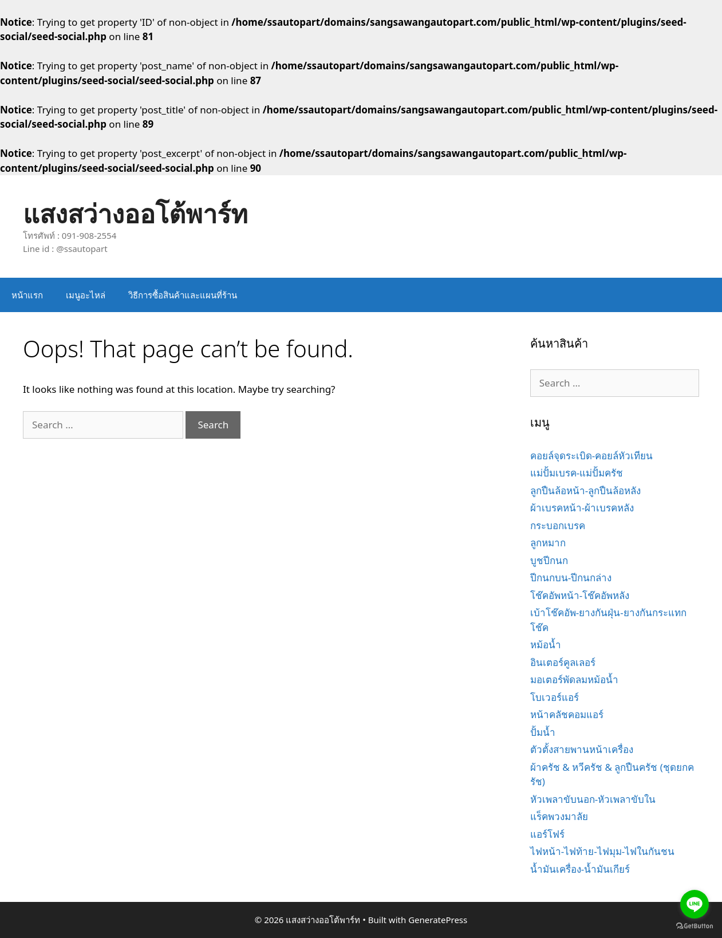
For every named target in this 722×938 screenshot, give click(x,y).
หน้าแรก (27, 295)
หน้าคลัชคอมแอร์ (566, 714)
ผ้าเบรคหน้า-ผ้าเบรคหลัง (582, 507)
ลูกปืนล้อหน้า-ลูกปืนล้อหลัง (585, 490)
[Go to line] (694, 904)
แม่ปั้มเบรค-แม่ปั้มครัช (576, 472)
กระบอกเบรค (557, 525)
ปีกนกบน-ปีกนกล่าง (570, 577)
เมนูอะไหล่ (85, 295)
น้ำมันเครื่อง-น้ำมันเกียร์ (580, 869)
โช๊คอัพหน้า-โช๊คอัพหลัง (579, 595)
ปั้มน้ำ (542, 732)
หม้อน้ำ (545, 644)
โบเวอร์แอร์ (554, 697)
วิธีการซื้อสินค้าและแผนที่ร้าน (182, 295)
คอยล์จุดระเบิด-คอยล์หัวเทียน (591, 455)
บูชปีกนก (549, 560)
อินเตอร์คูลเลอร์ (562, 662)
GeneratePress (437, 919)
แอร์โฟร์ (547, 834)
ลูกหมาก (548, 542)
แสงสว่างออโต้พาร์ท (135, 213)
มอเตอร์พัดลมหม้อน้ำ (574, 679)
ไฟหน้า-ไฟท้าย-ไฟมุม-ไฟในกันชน (602, 851)
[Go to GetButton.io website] (694, 926)
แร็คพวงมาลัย (559, 816)
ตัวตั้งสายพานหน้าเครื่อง (581, 749)
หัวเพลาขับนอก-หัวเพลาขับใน (593, 799)
